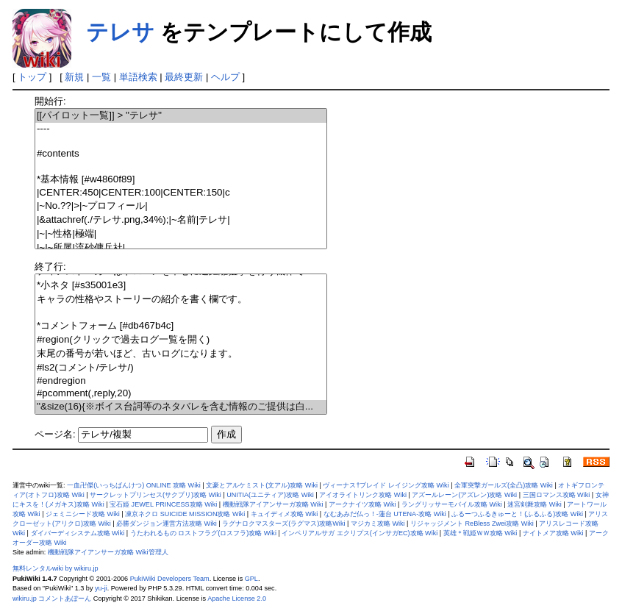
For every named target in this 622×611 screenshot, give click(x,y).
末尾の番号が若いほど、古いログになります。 (180, 354)
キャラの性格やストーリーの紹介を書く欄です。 (180, 300)
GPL (251, 578)
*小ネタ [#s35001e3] (180, 286)
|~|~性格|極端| (180, 234)
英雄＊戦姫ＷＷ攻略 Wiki (480, 533)
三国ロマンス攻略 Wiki (556, 495)
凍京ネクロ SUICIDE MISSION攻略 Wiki (185, 514)
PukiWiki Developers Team (170, 578)
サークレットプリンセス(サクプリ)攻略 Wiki (155, 495)
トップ (32, 76)
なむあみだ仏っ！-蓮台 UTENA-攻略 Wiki (384, 514)
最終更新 (184, 76)
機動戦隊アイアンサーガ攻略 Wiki (273, 504)
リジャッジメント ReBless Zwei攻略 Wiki (472, 523)
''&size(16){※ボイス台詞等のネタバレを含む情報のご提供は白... (180, 407)
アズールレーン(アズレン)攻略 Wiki (464, 495)
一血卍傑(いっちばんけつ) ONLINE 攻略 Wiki (134, 485)
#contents (180, 154)
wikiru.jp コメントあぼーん (51, 598)
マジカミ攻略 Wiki (378, 523)
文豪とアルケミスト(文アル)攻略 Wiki (262, 485)
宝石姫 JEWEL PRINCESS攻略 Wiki (163, 504)
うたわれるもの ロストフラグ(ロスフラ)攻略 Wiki (203, 533)
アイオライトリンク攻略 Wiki (363, 495)
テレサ (120, 32)
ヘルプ (225, 76)
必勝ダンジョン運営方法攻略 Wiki (166, 523)
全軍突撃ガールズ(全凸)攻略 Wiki (503, 485)
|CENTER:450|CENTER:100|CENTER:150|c (180, 193)
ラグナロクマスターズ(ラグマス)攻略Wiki (283, 523)
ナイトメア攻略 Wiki (553, 533)
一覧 (101, 76)
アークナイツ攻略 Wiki (362, 504)
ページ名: (55, 434)
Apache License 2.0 (236, 598)
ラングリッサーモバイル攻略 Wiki (451, 504)
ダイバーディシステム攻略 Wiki (78, 533)
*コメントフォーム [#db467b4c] (180, 326)
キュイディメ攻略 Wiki (284, 514)
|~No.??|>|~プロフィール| (180, 206)
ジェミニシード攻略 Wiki (83, 514)
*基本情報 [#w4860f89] (180, 180)
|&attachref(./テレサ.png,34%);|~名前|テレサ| (180, 220)
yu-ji (101, 588)
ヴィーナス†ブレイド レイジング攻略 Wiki (385, 485)
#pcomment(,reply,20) (180, 393)
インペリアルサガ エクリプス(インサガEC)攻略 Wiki (359, 533)
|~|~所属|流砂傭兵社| (180, 248)
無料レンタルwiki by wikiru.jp (55, 568)
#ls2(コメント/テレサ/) (180, 368)
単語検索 (138, 76)
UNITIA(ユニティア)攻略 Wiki (270, 495)
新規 (74, 76)
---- (180, 129)
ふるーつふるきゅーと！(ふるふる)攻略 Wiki (517, 514)
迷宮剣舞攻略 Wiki (534, 504)
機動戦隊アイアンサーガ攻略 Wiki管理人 (108, 552)
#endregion (180, 381)
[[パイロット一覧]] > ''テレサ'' (180, 116)
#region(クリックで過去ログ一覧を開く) (180, 340)
